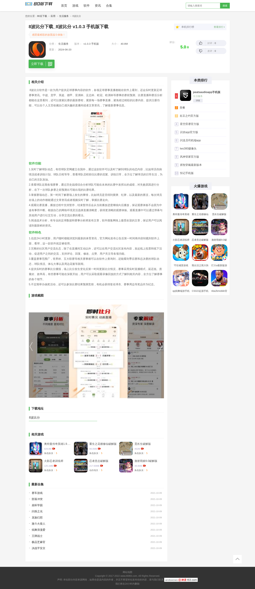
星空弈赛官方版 (189, 124)
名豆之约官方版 (189, 115)
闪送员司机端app (190, 140)
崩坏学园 (37, 505)
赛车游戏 (37, 493)
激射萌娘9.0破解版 (145, 460)
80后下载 (42, 16)
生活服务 (64, 16)
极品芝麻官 (38, 542)
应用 (53, 16)
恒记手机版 (187, 173)
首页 (64, 5)
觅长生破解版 (142, 443)
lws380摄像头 (188, 148)
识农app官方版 (189, 132)
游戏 (75, 5)
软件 (87, 5)
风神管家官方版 (189, 156)
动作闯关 (93, 470)
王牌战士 (37, 535)
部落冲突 (37, 499)
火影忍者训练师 (53, 460)
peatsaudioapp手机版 (207, 92)
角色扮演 (48, 453)
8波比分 (34, 417)
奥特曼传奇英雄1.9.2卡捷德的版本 (57, 443)
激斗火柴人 (38, 523)
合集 (109, 5)
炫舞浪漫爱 (38, 529)
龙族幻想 (37, 517)
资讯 (98, 5)
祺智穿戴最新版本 (191, 164)
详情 (198, 100)
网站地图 (127, 572)
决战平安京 (38, 548)
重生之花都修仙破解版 (103, 443)
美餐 (182, 107)
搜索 (225, 5)
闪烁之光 (37, 511)
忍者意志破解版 (98, 460)
